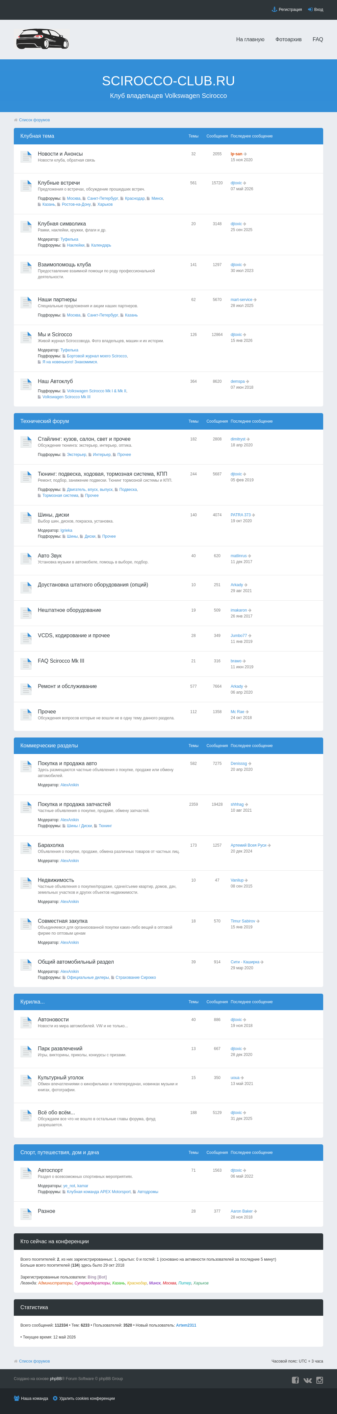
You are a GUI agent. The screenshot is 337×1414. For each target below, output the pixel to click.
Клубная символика (62, 223)
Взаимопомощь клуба (64, 264)
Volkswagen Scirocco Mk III (66, 397)
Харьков (105, 204)
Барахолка (51, 845)
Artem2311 (186, 1325)
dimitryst (238, 439)
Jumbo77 (239, 635)
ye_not (69, 1186)
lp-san (236, 154)
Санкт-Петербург (102, 198)
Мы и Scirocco (55, 334)
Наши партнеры (57, 299)
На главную (250, 39)
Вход (318, 9)
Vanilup (237, 880)
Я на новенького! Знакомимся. (70, 362)
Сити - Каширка (245, 962)
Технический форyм (44, 421)
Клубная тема (37, 136)
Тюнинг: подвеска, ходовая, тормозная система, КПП (102, 474)
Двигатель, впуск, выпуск (90, 489)
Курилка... (32, 1002)
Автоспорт (50, 1170)
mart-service (241, 299)
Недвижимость (56, 880)
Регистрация (290, 9)
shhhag (237, 804)
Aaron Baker (242, 1211)
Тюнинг (105, 826)
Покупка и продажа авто (67, 763)
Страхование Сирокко (136, 977)
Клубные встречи (59, 183)
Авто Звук (50, 555)
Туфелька (69, 239)
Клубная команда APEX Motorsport (99, 1191)
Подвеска (128, 489)
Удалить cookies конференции (87, 1398)
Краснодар (135, 198)
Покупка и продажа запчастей (74, 804)
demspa (238, 381)
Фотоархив (288, 39)
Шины (72, 536)
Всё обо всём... (56, 1112)
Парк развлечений (60, 1048)
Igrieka (66, 530)
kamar (82, 1186)
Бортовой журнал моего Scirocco (97, 356)
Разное (46, 1211)
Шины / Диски (79, 826)
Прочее (124, 454)
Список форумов (34, 120)
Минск (157, 198)
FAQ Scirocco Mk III (61, 661)
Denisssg (239, 763)
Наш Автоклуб (55, 381)
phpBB (56, 1378)
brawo (236, 661)
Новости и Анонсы (60, 154)
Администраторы (55, 1283)
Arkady (237, 585)
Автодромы (148, 1191)
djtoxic (236, 183)
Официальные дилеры (88, 977)
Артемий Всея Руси (249, 845)
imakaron (239, 610)
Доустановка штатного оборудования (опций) (93, 584)
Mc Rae (237, 711)
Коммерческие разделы (49, 745)
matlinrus (239, 556)
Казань (48, 204)
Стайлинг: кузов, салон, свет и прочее (84, 439)
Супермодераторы (92, 1283)
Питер (184, 1283)
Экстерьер (76, 454)
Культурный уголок (61, 1077)
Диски (90, 536)
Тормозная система (60, 495)
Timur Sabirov (243, 921)
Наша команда (34, 1398)
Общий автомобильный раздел (76, 962)
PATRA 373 (241, 515)
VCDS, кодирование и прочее (74, 635)
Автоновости (53, 1019)
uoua (235, 1077)
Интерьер (102, 454)
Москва (74, 198)
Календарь (101, 245)
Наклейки (76, 245)
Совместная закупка (63, 921)
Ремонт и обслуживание (67, 686)
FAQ (318, 39)
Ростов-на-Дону (76, 204)
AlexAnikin (70, 785)
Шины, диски (53, 515)
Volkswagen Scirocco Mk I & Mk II (96, 391)
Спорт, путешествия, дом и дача (59, 1152)
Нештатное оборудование (69, 610)
